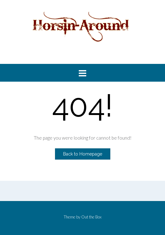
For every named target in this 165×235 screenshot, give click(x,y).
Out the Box (91, 216)
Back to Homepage (82, 153)
